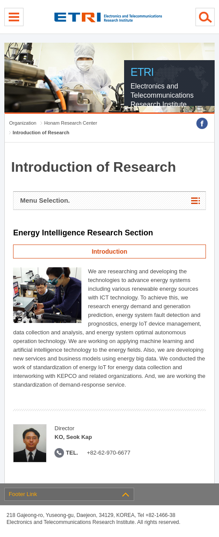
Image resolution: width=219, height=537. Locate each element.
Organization (22, 123)
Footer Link (23, 494)
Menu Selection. (45, 200)
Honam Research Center (70, 123)
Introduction (110, 251)
